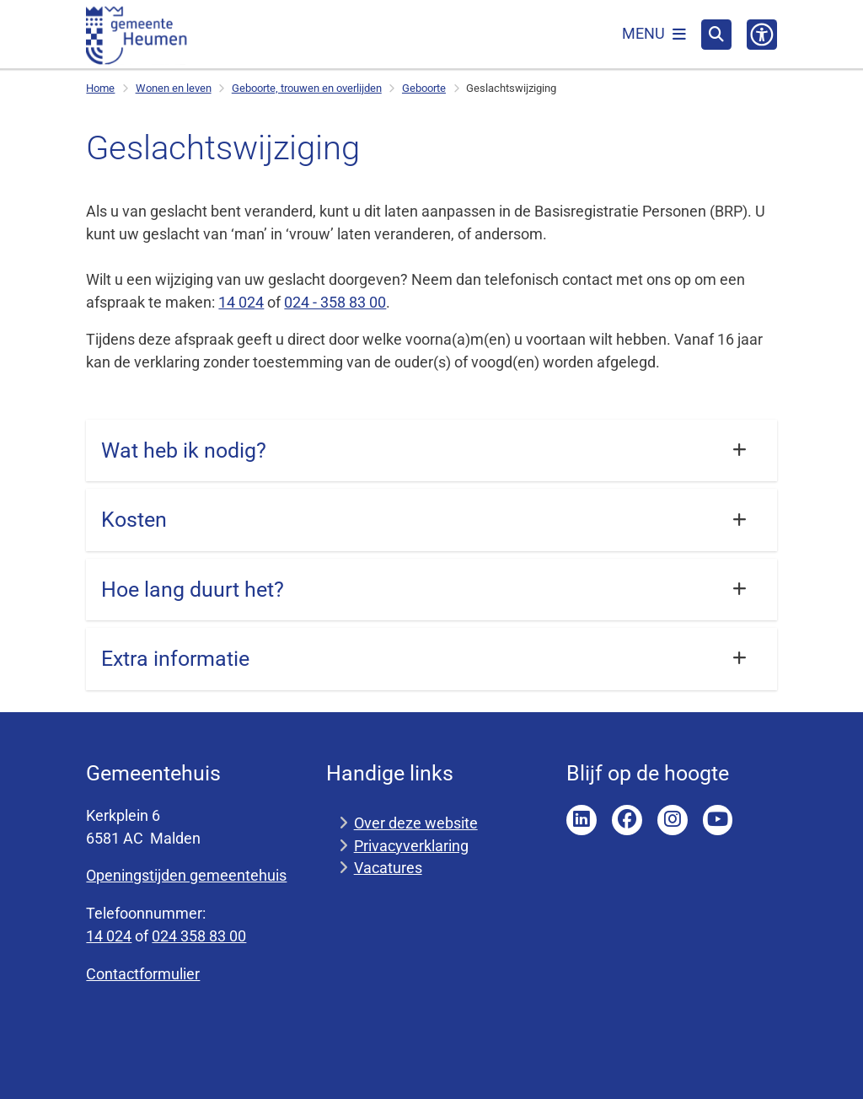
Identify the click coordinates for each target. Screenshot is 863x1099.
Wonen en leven (174, 88)
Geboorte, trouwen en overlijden (307, 88)
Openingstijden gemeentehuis (186, 875)
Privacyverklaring (411, 846)
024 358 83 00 (199, 936)
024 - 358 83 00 (335, 302)
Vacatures (388, 868)
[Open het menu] (654, 34)
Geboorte (424, 88)
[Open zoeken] (716, 34)
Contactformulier (143, 974)
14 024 (241, 302)
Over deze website (416, 823)
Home (100, 88)
